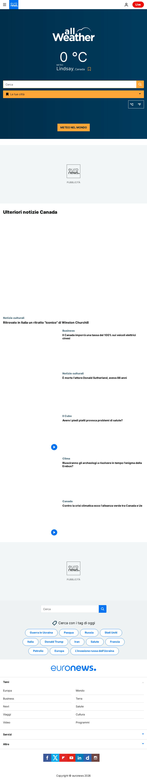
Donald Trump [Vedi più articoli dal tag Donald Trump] (54, 641)
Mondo (80, 690)
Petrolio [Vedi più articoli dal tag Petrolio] (38, 651)
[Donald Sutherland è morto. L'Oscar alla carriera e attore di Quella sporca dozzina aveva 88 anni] (103, 393)
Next (6, 706)
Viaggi (7, 714)
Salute (80, 706)
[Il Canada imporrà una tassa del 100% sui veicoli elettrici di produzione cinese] (103, 350)
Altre (6, 744)
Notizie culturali (13, 317)
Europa (7, 690)
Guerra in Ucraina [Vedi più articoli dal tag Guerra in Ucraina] (41, 632)
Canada (67, 501)
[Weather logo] (73, 36)
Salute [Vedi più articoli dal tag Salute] (95, 641)
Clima (66, 458)
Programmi (82, 722)
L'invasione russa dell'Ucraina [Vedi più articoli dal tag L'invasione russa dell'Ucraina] (94, 651)
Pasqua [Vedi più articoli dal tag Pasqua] (69, 632)
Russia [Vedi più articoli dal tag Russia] (89, 632)
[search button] (140, 84)
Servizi (7, 734)
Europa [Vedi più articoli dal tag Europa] (59, 651)
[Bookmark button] (88, 69)
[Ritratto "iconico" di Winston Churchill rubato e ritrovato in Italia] (73, 322)
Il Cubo (67, 415)
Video (6, 722)
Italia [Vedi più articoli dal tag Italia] (30, 641)
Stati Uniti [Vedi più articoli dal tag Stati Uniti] (111, 632)
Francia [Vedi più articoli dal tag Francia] (115, 641)
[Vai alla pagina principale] (13, 4)
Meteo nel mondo (73, 127)
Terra (79, 698)
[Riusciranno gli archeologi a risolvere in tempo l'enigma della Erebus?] (103, 478)
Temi (6, 682)
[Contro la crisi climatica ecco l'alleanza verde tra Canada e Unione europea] (103, 521)
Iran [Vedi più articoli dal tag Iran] (77, 641)
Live (138, 4)
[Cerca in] (73, 84)
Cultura (80, 714)
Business (68, 330)
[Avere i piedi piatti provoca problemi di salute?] (103, 435)
